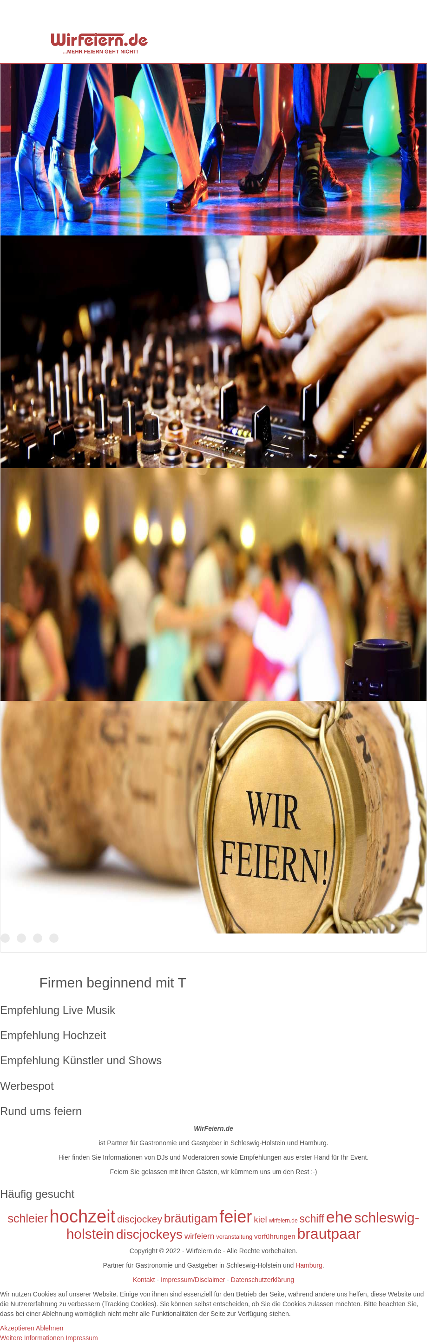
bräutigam (191, 1218)
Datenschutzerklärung (262, 1279)
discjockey (139, 1219)
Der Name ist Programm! (54, 938)
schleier (28, 1218)
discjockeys (149, 1234)
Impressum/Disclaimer (192, 1279)
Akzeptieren (17, 1328)
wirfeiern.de (283, 1220)
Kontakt (144, 1279)
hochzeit (83, 1216)
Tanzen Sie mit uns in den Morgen (37, 938)
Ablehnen (49, 1328)
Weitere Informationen (32, 1338)
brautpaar (329, 1233)
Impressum (82, 1338)
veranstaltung (234, 1236)
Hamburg (309, 1265)
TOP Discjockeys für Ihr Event (21, 938)
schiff (312, 1219)
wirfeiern (199, 1236)
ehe (339, 1217)
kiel (260, 1219)
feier (235, 1216)
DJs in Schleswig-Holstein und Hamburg (5, 938)
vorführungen (274, 1236)
